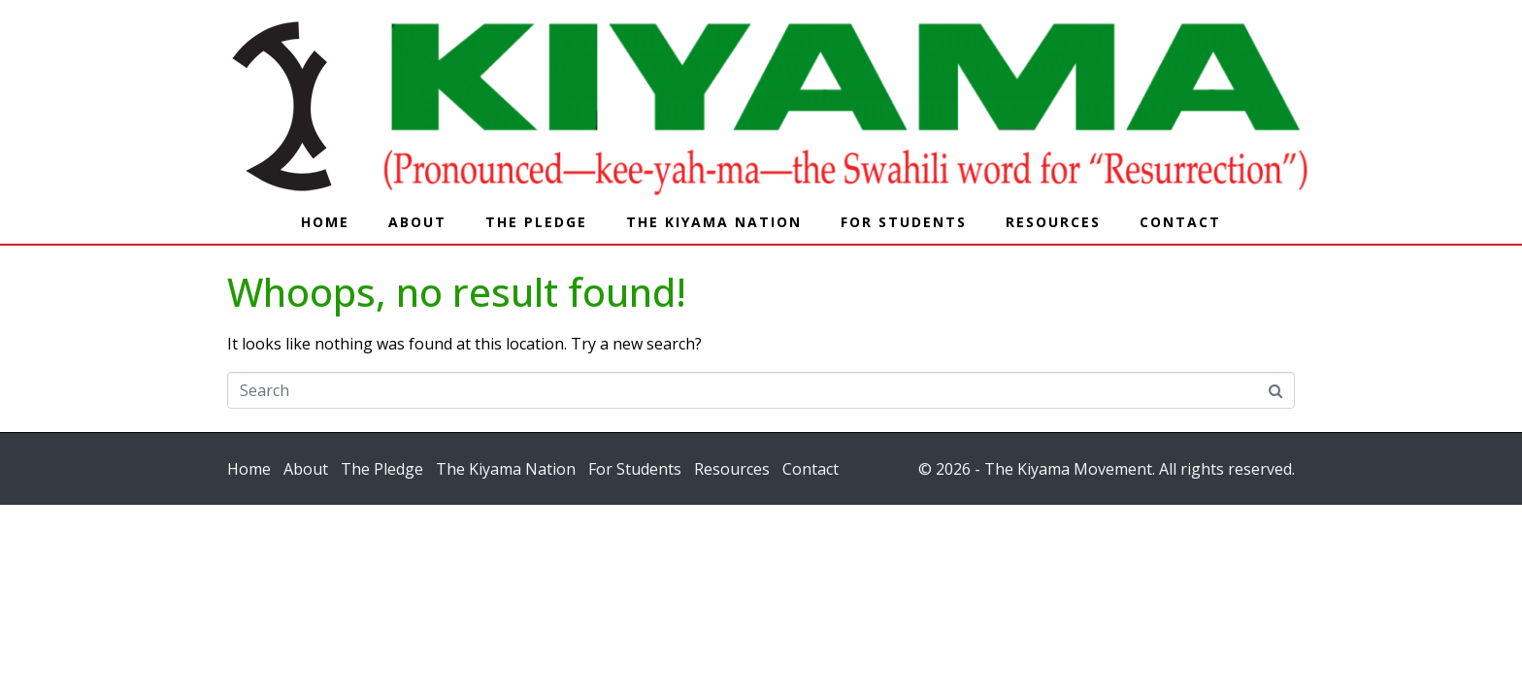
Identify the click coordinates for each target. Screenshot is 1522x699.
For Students (904, 222)
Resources (1053, 222)
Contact (1180, 222)
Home (325, 222)
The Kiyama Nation (714, 222)
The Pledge (536, 222)
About (417, 222)
